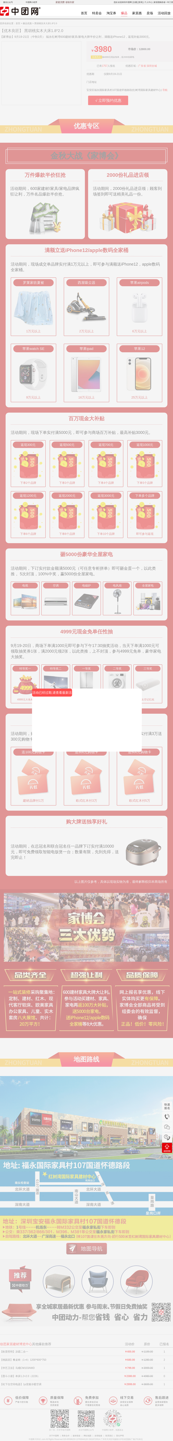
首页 (84, 13)
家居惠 (137, 13)
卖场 (150, 13)
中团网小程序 (31, 2)
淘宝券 (111, 13)
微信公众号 (8, 2)
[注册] (135, 2)
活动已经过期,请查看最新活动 (52, 694)
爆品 (124, 13)
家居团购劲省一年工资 (163, 2)
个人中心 (148, 2)
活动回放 (164, 13)
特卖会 (97, 13)
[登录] (140, 2)
